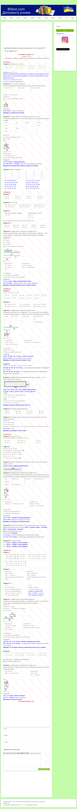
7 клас (46, 18)
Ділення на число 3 (18, 64)
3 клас (18, 18)
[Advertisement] (26, 35)
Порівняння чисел (15, 436)
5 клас (32, 18)
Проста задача (14, 84)
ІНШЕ (72, 18)
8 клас (53, 18)
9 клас (60, 18)
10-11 (66, 18)
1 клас (4, 18)
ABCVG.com (22, 805)
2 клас (11, 18)
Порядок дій (13, 202)
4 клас (25, 18)
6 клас (39, 18)
